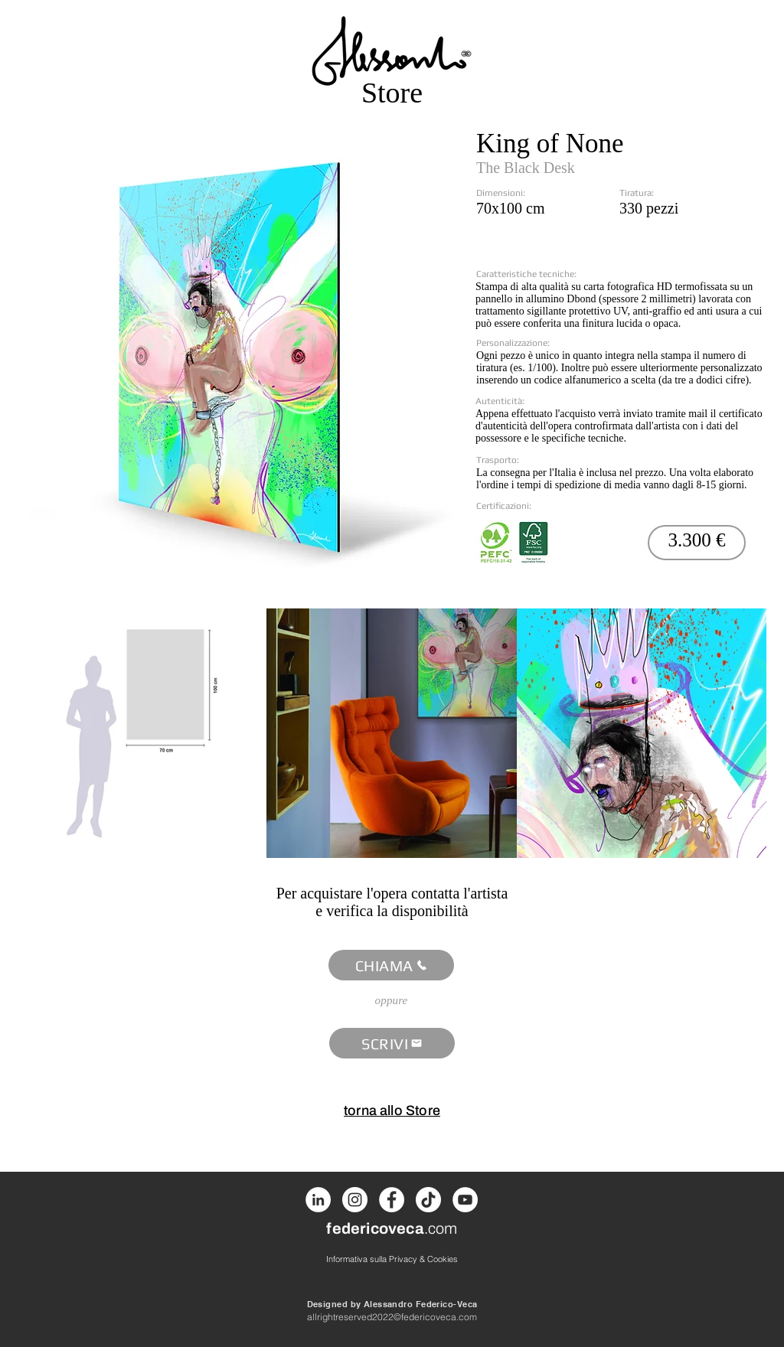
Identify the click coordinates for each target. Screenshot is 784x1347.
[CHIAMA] (391, 965)
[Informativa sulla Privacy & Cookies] (392, 1259)
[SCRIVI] (392, 1043)
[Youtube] (465, 1199)
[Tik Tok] (428, 1199)
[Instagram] (355, 1199)
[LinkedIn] (318, 1199)
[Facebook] (391, 1199)
